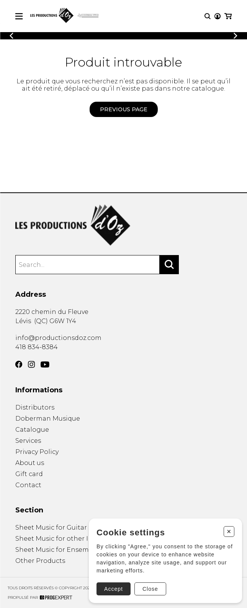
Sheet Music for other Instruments (70, 538)
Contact (28, 485)
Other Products (40, 560)
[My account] (217, 16)
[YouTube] (45, 364)
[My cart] (228, 16)
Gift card (29, 474)
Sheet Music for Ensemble (57, 549)
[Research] (207, 16)
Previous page (123, 109)
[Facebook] (18, 364)
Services (28, 440)
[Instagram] (31, 364)
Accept (113, 589)
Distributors (34, 407)
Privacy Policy (37, 451)
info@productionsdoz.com (58, 337)
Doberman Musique (47, 418)
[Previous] (11, 35)
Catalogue (32, 429)
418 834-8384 (36, 347)
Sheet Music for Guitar (51, 527)
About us (29, 463)
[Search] (169, 264)
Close (150, 589)
